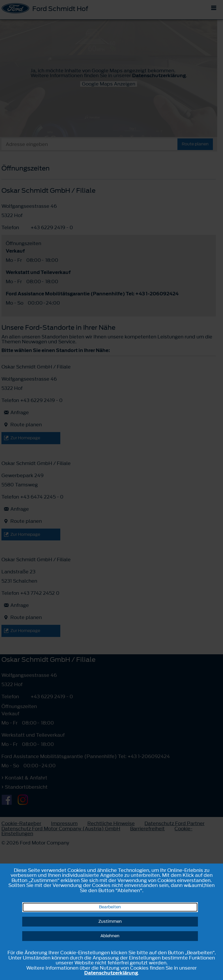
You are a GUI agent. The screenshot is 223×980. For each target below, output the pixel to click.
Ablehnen (109, 936)
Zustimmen (110, 921)
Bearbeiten (110, 907)
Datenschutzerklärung (111, 972)
